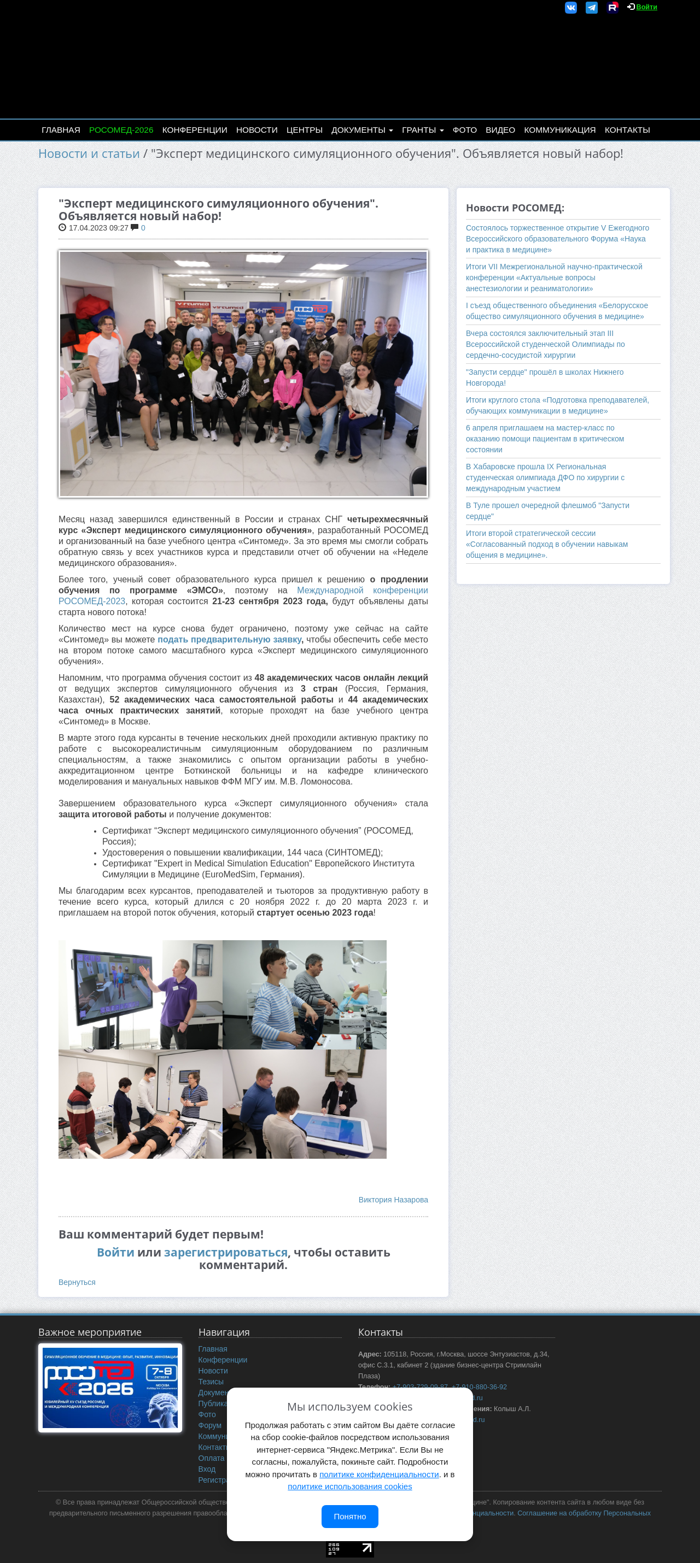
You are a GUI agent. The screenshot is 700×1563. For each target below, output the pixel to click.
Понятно (350, 1516)
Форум (210, 1425)
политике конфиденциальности (379, 1474)
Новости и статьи (89, 153)
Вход (207, 1469)
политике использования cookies (350, 1486)
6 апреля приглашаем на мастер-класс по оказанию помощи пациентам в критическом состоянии (545, 438)
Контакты (627, 129)
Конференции (195, 129)
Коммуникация (560, 129)
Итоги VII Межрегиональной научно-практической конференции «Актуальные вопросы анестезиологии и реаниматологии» (554, 277)
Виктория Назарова (393, 1199)
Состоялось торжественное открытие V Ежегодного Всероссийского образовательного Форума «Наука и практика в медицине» (557, 238)
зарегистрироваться (226, 1252)
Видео (500, 129)
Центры (305, 129)
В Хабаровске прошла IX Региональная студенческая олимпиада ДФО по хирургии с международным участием (545, 477)
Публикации (220, 1403)
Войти (647, 7)
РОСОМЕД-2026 (121, 129)
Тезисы (211, 1381)
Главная (61, 129)
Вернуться (77, 1282)
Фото (465, 129)
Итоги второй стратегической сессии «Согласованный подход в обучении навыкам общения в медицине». (547, 544)
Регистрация (221, 1480)
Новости (257, 129)
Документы (362, 129)
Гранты (423, 129)
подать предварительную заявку (229, 639)
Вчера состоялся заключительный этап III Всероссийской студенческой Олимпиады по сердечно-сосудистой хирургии (545, 344)
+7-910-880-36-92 (479, 1387)
